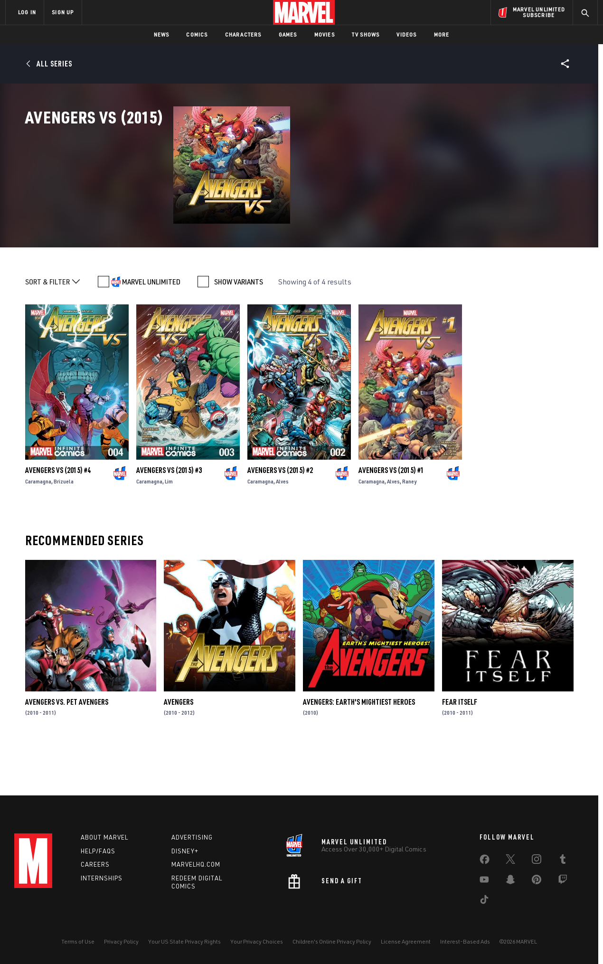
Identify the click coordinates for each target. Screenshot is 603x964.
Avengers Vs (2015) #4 (58, 515)
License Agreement (406, 941)
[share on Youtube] (484, 881)
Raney (409, 525)
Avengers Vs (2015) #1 (391, 515)
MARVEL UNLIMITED (151, 326)
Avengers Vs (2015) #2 (280, 515)
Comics (196, 34)
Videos (406, 34)
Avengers (178, 746)
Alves (282, 525)
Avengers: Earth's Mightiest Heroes (359, 746)
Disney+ (184, 851)
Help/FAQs (98, 851)
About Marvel (104, 837)
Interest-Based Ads (465, 941)
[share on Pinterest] (536, 881)
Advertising (192, 837)
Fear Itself (459, 746)
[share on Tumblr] (562, 861)
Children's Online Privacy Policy (331, 941)
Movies (324, 34)
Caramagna (38, 525)
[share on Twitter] (510, 861)
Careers (95, 864)
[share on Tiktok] (484, 901)
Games (288, 34)
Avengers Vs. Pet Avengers (66, 746)
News (162, 34)
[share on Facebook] (485, 861)
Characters (243, 34)
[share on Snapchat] (510, 881)
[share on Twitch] (562, 881)
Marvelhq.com (195, 864)
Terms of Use (77, 941)
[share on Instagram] (536, 861)
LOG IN (27, 12)
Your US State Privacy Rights (184, 941)
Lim (169, 525)
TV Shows (366, 34)
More (442, 34)
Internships (101, 878)
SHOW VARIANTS (238, 326)
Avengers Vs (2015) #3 (169, 515)
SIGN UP (63, 12)
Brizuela (64, 525)
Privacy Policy (121, 941)
